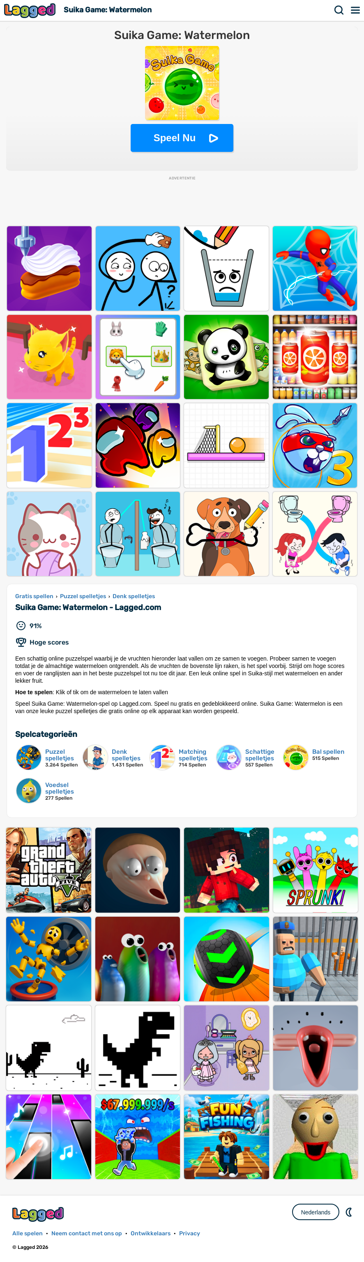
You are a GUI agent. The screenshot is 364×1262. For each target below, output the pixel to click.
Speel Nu (175, 137)
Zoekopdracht (339, 10)
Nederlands (316, 1212)
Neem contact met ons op (86, 1233)
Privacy (189, 1233)
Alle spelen (27, 1233)
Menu (356, 10)
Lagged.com (39, 1214)
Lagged (31, 10)
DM (349, 1212)
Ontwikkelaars (150, 1233)
